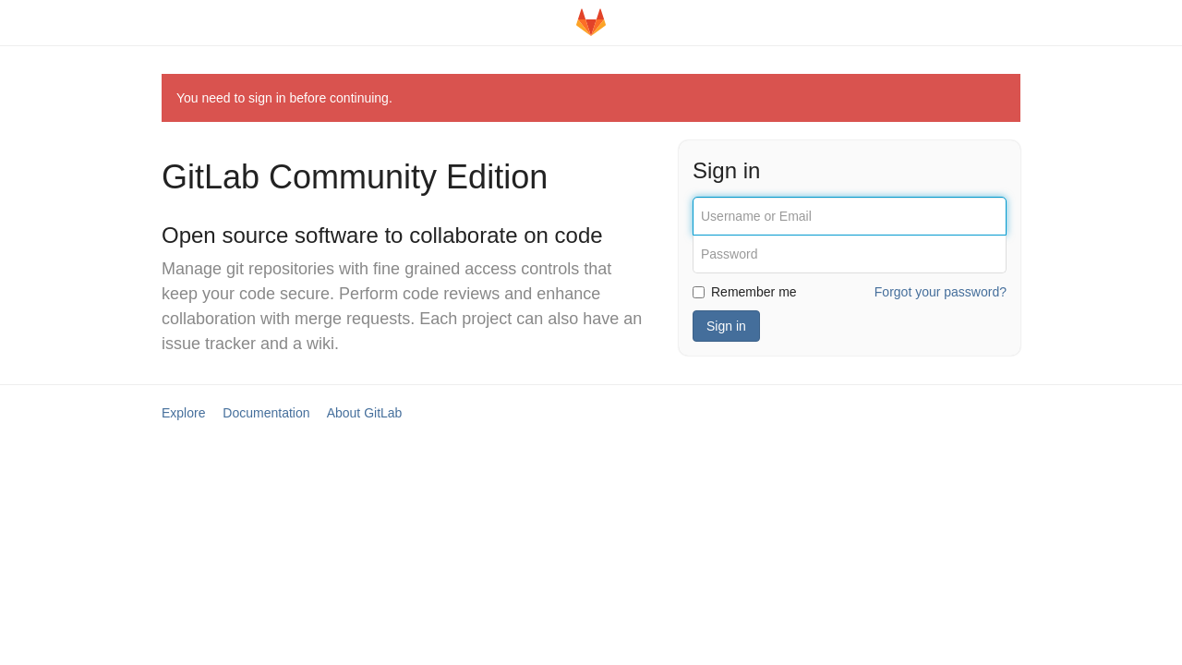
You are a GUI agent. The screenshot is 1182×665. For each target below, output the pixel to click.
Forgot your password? (940, 291)
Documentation (266, 412)
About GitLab (365, 412)
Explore (183, 412)
